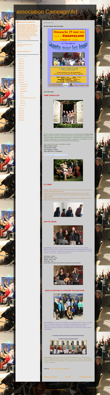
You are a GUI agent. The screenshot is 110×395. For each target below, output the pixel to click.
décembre (23, 84)
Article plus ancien (86, 377)
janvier (22, 105)
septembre (23, 91)
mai (21, 96)
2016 (20, 82)
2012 (20, 115)
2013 (20, 113)
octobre (22, 89)
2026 (20, 59)
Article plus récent (50, 377)
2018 (20, 77)
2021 (20, 70)
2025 (20, 61)
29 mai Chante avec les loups (27, 98)
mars (21, 101)
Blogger (62, 389)
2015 (20, 108)
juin (21, 93)
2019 (20, 75)
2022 (20, 68)
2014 (20, 110)
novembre (23, 86)
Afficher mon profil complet (24, 39)
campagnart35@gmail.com (24, 51)
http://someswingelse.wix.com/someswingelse (56, 155)
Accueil (68, 377)
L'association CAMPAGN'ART (27, 22)
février (22, 103)
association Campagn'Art (46, 12)
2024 (20, 63)
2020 (20, 73)
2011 (20, 117)
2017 (20, 80)
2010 (20, 120)
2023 (20, 66)
